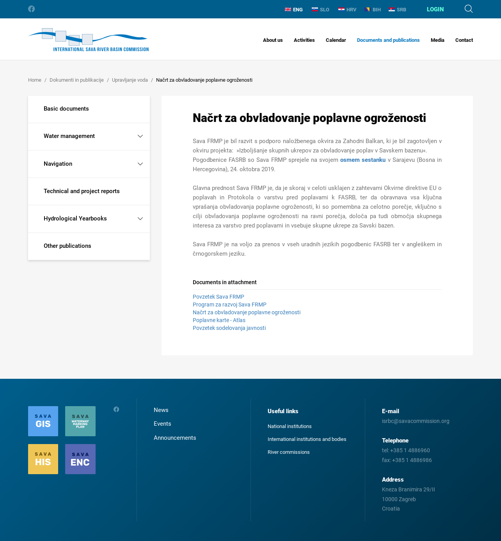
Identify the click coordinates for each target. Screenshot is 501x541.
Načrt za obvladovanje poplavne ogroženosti (246, 312)
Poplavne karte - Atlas (219, 320)
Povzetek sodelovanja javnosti (229, 328)
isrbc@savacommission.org (415, 421)
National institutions (290, 426)
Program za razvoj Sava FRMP (229, 304)
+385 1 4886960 (410, 450)
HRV (347, 10)
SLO (320, 10)
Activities (304, 40)
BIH (372, 10)
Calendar (336, 40)
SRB (397, 10)
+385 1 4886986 (412, 460)
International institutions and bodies (307, 439)
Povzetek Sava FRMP (218, 297)
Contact (464, 40)
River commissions (289, 452)
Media (437, 40)
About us (273, 40)
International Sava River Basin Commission (88, 39)
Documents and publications (388, 40)
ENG (294, 10)
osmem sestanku (363, 159)
